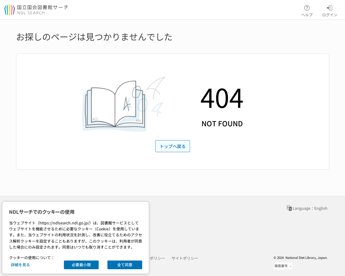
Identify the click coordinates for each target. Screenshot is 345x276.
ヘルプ (307, 10)
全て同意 (124, 264)
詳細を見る (20, 264)
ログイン (329, 10)
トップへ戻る (173, 146)
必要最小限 (81, 264)
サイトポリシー (185, 258)
